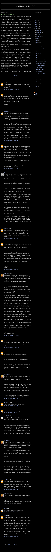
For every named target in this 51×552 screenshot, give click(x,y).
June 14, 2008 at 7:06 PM (11, 398)
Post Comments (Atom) (12, 544)
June (37, 42)
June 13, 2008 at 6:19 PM (11, 168)
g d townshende (7, 172)
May (37, 76)
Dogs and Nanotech (40, 59)
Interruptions (39, 71)
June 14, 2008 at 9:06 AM (11, 269)
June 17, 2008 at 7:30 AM (11, 505)
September (38, 36)
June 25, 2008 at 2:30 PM (11, 536)
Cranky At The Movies (41, 73)
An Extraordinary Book (41, 61)
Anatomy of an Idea (40, 63)
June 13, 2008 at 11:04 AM (11, 108)
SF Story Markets (40, 53)
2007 (36, 86)
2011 (36, 22)
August (38, 38)
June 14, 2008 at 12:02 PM (11, 347)
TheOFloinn (6, 273)
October (38, 34)
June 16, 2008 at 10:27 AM (11, 476)
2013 (36, 18)
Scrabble (38, 55)
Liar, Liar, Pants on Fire (41, 49)
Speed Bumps (39, 46)
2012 (36, 20)
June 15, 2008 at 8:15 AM (11, 405)
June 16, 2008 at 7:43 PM (11, 489)
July (37, 40)
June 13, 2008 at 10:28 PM (11, 224)
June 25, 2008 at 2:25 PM (11, 511)
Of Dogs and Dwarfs (40, 65)
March (37, 79)
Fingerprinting (39, 51)
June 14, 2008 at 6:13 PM (11, 370)
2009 (36, 26)
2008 (36, 28)
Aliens (37, 57)
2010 (36, 24)
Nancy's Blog (25, 6)
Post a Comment (4, 539)
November (38, 32)
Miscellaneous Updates (41, 48)
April (37, 77)
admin (35, 94)
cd (4, 82)
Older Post (29, 542)
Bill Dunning (6, 144)
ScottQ (5, 508)
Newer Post (3, 542)
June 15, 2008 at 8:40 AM (11, 437)
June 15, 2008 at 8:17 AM (11, 412)
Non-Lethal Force (40, 69)
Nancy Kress (7, 111)
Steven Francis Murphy (9, 93)
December (38, 30)
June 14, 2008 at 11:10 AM (11, 335)
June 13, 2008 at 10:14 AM (11, 89)
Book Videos (39, 67)
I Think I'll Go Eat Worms (41, 44)
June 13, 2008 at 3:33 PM (11, 140)
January (38, 83)
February (38, 81)
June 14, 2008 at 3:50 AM (11, 238)
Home (16, 542)
